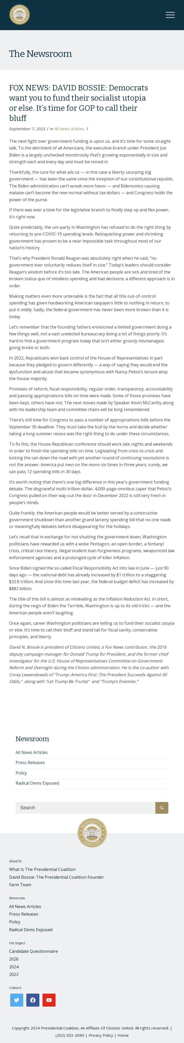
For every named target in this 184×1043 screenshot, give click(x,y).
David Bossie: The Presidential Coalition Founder (56, 877)
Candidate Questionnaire (33, 951)
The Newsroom (40, 54)
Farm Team (20, 885)
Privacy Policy (101, 1035)
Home (123, 1035)
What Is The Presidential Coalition (42, 869)
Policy (21, 773)
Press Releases (30, 762)
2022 (14, 974)
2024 (14, 967)
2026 (14, 959)
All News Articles (69, 128)
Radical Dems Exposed (37, 783)
